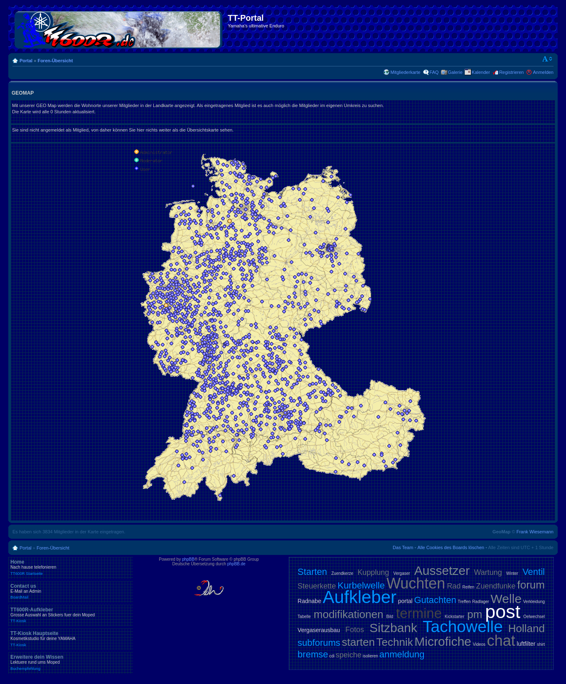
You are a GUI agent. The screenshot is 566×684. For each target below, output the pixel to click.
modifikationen (349, 614)
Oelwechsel (534, 616)
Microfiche (442, 641)
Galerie (455, 72)
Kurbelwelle (361, 585)
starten (358, 642)
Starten (312, 572)
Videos (479, 644)
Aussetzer (442, 570)
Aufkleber (359, 597)
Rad (453, 586)
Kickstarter (454, 616)
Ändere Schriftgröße (547, 59)
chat (501, 640)
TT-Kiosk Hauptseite (70, 638)
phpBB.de (236, 564)
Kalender (481, 72)
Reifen (468, 587)
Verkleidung (534, 601)
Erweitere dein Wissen (70, 662)
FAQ (434, 72)
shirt (541, 644)
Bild (389, 616)
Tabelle (304, 616)
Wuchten (415, 583)
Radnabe (309, 601)
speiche (349, 655)
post (502, 611)
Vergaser (402, 573)
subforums (319, 643)
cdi (332, 656)
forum (531, 585)
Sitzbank (393, 628)
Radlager (480, 601)
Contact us (70, 591)
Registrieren (511, 72)
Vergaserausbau (319, 630)
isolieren (370, 656)
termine (419, 613)
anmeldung (402, 654)
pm (474, 614)
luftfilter (526, 643)
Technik (395, 642)
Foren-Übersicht (55, 60)
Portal (26, 60)
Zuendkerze (342, 573)
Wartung (488, 572)
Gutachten (435, 600)
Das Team (403, 547)
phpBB (188, 559)
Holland (526, 628)
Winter (512, 573)
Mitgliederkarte (405, 72)
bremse (313, 654)
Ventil (533, 572)
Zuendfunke (495, 586)
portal (405, 601)
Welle (506, 599)
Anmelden (543, 72)
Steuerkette (317, 586)
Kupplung (373, 572)
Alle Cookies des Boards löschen (450, 547)
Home (70, 567)
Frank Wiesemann (535, 531)
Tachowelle (463, 626)
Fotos (354, 629)
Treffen (464, 601)
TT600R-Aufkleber (70, 615)
